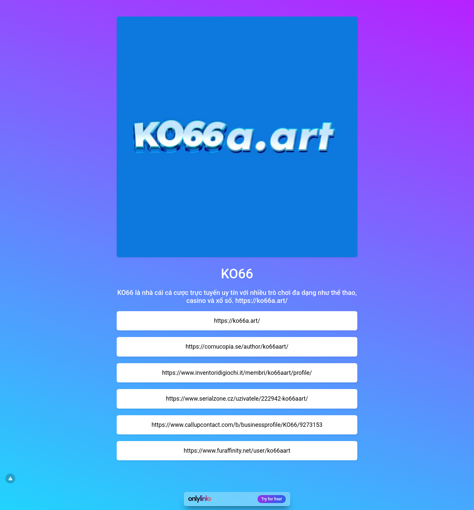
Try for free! (271, 499)
